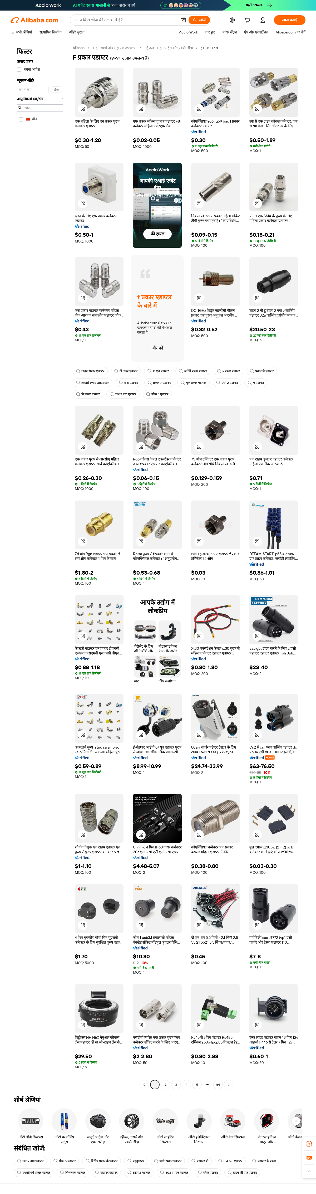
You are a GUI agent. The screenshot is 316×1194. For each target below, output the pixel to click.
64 (218, 1084)
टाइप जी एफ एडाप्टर (242, 1173)
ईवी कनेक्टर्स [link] (209, 48)
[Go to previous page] (144, 1084)
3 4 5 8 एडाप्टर (230, 1161)
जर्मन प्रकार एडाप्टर (167, 1161)
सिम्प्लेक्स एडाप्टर (72, 1173)
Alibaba (79, 48)
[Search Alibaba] (125, 20)
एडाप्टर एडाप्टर (106, 1173)
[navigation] (40, 566)
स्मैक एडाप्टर (208, 1173)
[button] (183, 20)
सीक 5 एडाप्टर (157, 394)
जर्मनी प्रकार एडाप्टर (193, 371)
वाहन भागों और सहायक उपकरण (114, 48)
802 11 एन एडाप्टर (174, 1173)
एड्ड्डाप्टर (135, 1161)
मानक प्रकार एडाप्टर (90, 371)
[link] (309, 1144)
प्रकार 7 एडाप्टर (159, 383)
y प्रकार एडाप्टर (228, 371)
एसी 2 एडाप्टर (227, 383)
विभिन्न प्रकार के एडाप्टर (101, 1161)
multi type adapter (92, 383)
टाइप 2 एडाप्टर (138, 1173)
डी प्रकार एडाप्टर (88, 394)
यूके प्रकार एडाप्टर (193, 383)
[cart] (248, 21)
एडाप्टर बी (199, 1161)
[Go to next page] (228, 1084)
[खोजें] (199, 20)
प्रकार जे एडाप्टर (262, 371)
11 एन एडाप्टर (158, 371)
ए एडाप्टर (256, 383)
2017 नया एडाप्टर (123, 394)
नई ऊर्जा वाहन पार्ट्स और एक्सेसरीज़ (168, 48)
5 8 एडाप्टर (128, 383)
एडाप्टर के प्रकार (264, 1161)
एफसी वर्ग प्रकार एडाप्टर (33, 1173)
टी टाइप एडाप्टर (125, 371)
